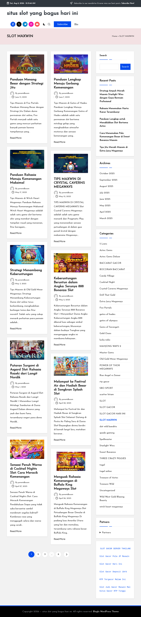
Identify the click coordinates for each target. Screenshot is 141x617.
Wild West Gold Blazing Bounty (112, 499)
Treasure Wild (107, 484)
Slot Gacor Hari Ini (111, 564)
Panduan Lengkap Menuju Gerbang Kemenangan (67, 83)
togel (102, 465)
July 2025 (104, 193)
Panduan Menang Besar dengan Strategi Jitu (26, 83)
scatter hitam (107, 394)
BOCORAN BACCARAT (112, 269)
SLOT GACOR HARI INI (112, 414)
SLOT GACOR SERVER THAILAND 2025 (118, 549)
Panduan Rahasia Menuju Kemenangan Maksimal (25, 179)
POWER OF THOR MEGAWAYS (110, 367)
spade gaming (107, 433)
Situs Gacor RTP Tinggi (113, 591)
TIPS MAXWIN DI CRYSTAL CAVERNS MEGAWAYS (69, 183)
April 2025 (105, 212)
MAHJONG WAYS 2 (110, 346)
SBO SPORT (106, 388)
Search (103, 55)
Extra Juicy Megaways (111, 301)
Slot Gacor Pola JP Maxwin (114, 556)
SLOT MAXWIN (108, 420)
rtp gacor (104, 382)
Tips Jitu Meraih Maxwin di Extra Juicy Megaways (114, 149)
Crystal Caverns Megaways (114, 289)
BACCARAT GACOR (110, 263)
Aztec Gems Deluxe (110, 256)
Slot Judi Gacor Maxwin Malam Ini (119, 587)
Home (114, 36)
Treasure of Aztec (109, 478)
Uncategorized (107, 490)
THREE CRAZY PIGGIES (113, 458)
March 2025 (106, 218)
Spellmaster (106, 439)
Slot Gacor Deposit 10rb (113, 572)
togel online (106, 471)
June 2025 (105, 199)
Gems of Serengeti (109, 327)
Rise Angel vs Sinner (110, 375)
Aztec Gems (106, 250)
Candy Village (107, 276)
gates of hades (107, 314)
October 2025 (107, 173)
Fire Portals (106, 308)
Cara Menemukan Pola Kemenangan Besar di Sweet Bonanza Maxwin (115, 136)
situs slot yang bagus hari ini (42, 13)
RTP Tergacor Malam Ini (113, 579)
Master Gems (107, 352)
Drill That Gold (107, 295)
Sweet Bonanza (108, 452)
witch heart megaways (111, 507)
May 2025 (105, 205)
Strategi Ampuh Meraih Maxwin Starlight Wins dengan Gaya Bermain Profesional (112, 96)
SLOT (103, 401)
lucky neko (105, 340)
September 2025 (108, 180)
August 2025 (106, 186)
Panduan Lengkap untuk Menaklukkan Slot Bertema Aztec (114, 122)
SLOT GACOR (107, 407)
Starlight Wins (107, 445)
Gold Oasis (105, 333)
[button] (62, 24)
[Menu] (76, 24)
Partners (106, 532)
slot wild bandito (108, 426)
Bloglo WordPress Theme (106, 611)
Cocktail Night (107, 282)
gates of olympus (108, 320)
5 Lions (103, 244)
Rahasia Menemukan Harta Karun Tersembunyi (114, 110)
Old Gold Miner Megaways (114, 359)
